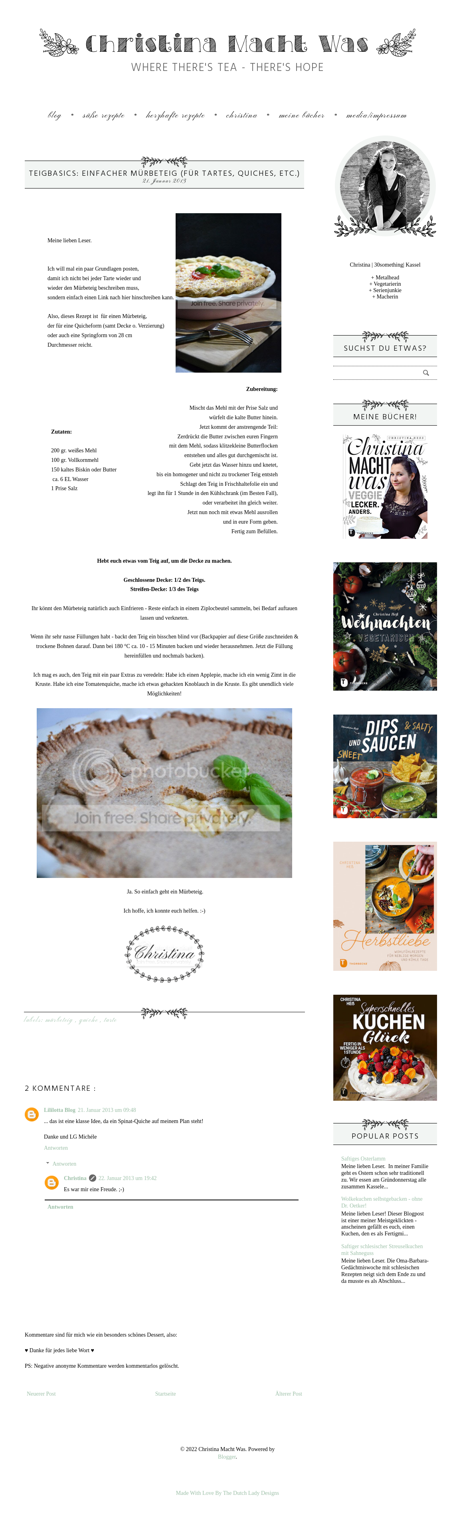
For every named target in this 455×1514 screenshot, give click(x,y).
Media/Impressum (376, 116)
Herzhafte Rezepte (175, 116)
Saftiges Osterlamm (363, 1159)
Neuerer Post (41, 1394)
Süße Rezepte (104, 116)
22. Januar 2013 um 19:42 (128, 1178)
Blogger (226, 1457)
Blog (54, 116)
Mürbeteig (60, 1020)
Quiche (89, 1020)
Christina (241, 116)
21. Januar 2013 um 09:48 (107, 1110)
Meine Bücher (302, 116)
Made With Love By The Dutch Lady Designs (227, 1493)
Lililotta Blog (59, 1110)
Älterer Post (288, 1394)
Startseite (165, 1394)
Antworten (56, 1148)
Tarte (110, 1020)
